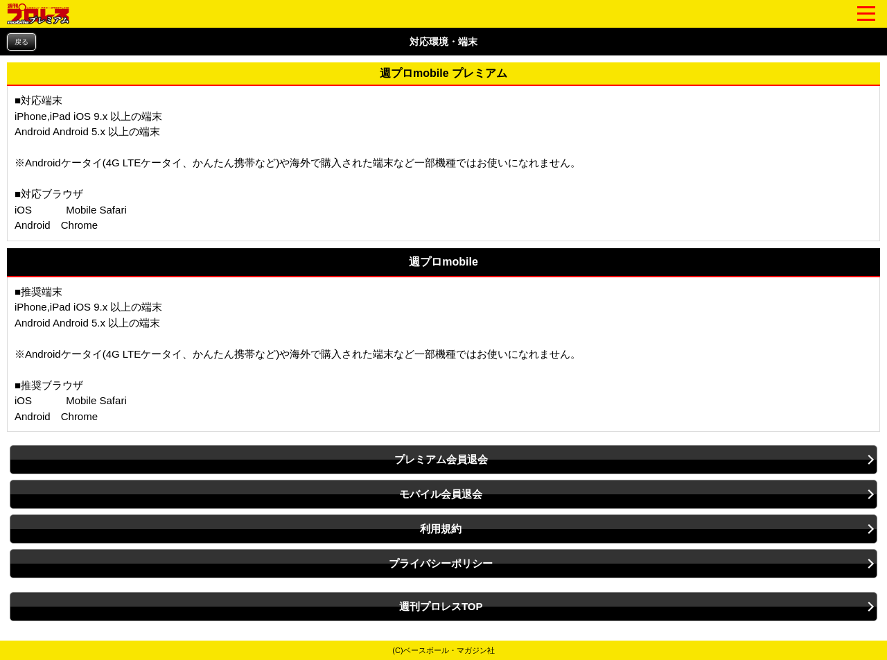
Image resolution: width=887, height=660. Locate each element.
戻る (21, 42)
